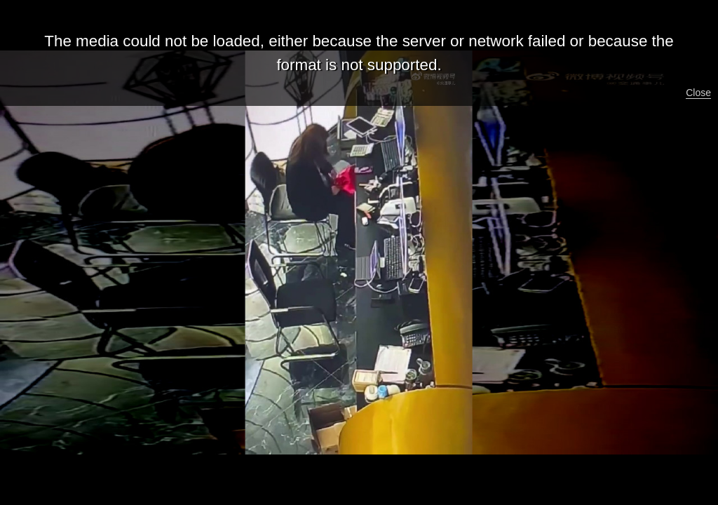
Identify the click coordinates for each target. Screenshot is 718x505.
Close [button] (698, 92)
